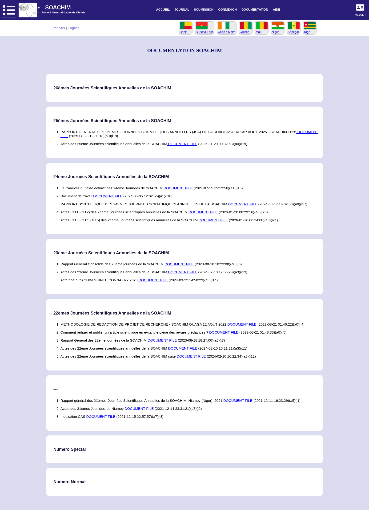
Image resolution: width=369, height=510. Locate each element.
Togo (310, 30)
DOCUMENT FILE (182, 144)
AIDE (276, 9)
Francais (59, 28)
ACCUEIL (163, 9)
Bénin (186, 30)
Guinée (246, 30)
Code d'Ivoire (226, 30)
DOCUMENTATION (254, 9)
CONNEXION (227, 9)
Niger (278, 30)
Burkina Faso (204, 30)
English (74, 28)
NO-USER (360, 15)
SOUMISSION (203, 9)
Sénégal (294, 30)
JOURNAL (181, 9)
